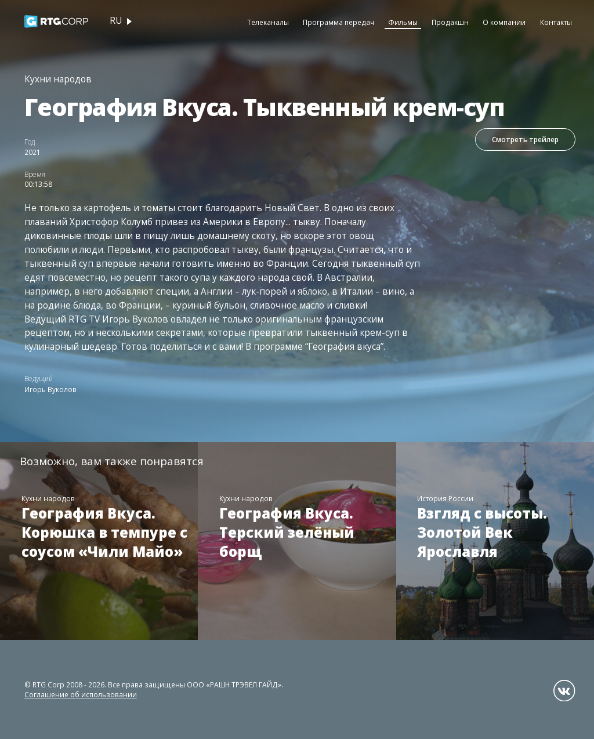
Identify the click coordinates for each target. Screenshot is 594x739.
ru (116, 21)
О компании (504, 22)
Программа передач (338, 22)
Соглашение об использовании (80, 694)
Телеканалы (268, 22)
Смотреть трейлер (525, 139)
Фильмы (403, 22)
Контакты (556, 22)
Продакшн (450, 22)
